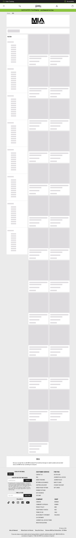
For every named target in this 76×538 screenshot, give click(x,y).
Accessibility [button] (68, 1)
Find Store (28, 495)
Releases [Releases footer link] (57, 515)
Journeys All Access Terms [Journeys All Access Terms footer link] (44, 520)
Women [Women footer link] (56, 504)
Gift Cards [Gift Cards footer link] (57, 487)
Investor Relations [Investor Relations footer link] (41, 522)
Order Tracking (8, 1)
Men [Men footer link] (55, 507)
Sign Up (11, 474)
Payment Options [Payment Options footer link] (40, 490)
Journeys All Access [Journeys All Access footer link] (60, 477)
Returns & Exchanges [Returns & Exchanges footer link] (42, 482)
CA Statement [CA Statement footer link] (40, 517)
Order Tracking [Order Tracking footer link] (40, 480)
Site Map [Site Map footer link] (38, 495)
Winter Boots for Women (27, 530)
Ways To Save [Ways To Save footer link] (57, 482)
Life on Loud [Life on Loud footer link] (57, 474)
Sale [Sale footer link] (55, 512)
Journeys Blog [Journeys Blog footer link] (58, 480)
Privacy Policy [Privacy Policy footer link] (40, 507)
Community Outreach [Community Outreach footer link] (42, 504)
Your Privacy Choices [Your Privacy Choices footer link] (42, 509)
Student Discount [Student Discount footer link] (59, 485)
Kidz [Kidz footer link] (55, 509)
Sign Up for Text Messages (20, 477)
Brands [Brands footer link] (56, 502)
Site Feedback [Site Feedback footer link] (40, 493)
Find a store (19, 492)
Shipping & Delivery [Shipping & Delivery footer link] (41, 485)
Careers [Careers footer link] (38, 502)
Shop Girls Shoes (39, 530)
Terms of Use (21, 486)
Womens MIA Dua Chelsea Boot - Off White (56, 530)
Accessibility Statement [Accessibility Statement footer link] (43, 515)
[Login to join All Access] (30, 10)
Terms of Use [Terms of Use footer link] (39, 512)
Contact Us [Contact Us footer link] (39, 474)
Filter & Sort (17, 36)
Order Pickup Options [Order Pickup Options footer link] (42, 487)
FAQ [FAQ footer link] (37, 477)
